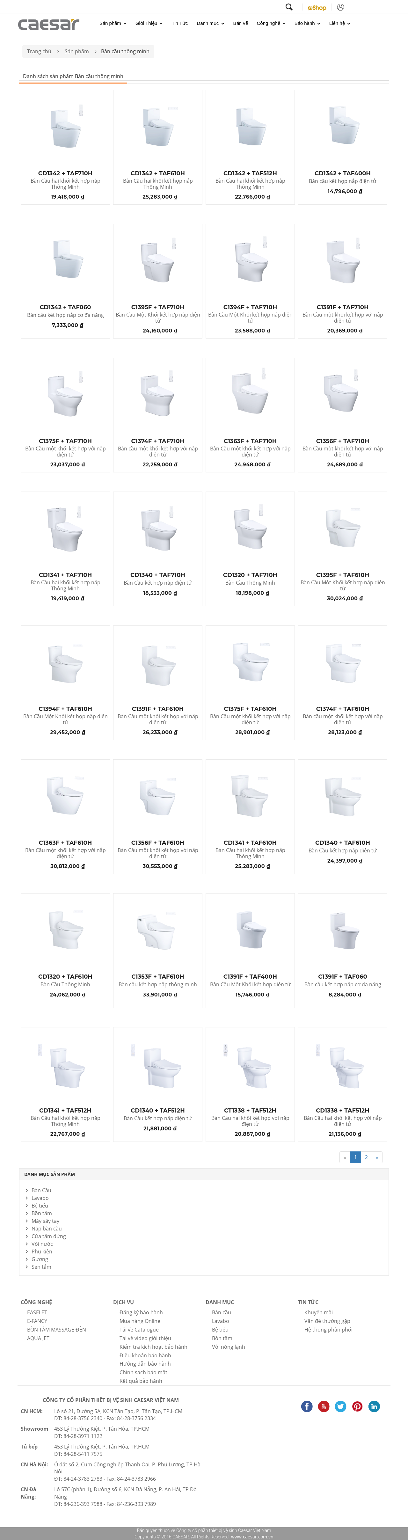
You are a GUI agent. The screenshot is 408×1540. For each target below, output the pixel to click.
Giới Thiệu (149, 23)
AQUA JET (38, 1338)
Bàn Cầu (41, 1190)
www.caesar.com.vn (251, 1537)
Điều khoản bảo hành (145, 1355)
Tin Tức (179, 23)
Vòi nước (42, 1243)
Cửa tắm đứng (49, 1236)
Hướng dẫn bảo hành (145, 1363)
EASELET (37, 1312)
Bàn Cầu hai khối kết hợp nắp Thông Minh (65, 184)
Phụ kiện (42, 1251)
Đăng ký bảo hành (141, 1312)
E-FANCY (37, 1321)
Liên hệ (339, 23)
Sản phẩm (113, 23)
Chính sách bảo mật (143, 1372)
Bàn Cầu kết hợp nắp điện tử (158, 583)
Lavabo (40, 1197)
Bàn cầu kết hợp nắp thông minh (158, 985)
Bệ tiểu (40, 1205)
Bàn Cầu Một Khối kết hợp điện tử (250, 985)
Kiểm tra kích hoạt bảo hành (153, 1346)
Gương (40, 1259)
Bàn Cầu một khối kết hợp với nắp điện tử (342, 318)
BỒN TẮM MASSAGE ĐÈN (56, 1329)
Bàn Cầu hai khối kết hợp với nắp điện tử (250, 1121)
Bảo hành (307, 23)
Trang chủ (39, 51)
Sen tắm (41, 1266)
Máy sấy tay (45, 1220)
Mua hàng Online (140, 1321)
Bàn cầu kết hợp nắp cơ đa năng (65, 315)
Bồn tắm (42, 1213)
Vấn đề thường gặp (327, 1321)
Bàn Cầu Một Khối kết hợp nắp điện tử (158, 318)
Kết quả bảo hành (141, 1380)
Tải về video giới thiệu (145, 1338)
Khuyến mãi (318, 1312)
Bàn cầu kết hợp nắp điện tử (342, 181)
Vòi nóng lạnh (228, 1346)
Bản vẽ (240, 23)
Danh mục (210, 23)
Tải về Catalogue (139, 1329)
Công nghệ (271, 23)
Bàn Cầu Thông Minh (250, 583)
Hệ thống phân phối (328, 1329)
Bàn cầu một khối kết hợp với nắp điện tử (158, 452)
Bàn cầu (221, 1312)
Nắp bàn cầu (47, 1228)
